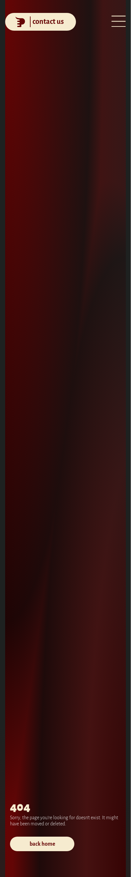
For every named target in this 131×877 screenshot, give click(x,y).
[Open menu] (118, 22)
